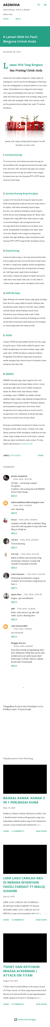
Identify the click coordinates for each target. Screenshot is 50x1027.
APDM (8, 335)
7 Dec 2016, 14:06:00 (22, 629)
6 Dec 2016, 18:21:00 (22, 479)
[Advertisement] (25, 731)
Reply (14, 496)
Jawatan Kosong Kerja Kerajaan (21, 193)
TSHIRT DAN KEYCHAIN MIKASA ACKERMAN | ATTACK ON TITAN (21, 970)
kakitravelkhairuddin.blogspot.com (27, 502)
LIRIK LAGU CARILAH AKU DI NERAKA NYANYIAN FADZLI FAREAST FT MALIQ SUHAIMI (24, 884)
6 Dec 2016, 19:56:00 (22, 505)
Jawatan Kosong (13, 155)
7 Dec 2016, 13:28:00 (26, 608)
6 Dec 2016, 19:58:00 (28, 519)
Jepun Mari (16, 594)
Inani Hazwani (17, 574)
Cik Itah (14, 554)
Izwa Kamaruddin (19, 626)
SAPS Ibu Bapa (13, 293)
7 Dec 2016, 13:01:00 (32, 594)
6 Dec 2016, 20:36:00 (29, 539)
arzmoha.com (26, 444)
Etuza (14, 519)
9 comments (17, 1004)
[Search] (38, 4)
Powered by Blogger (25, 1019)
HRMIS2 (9, 374)
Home (6, 18)
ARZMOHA (11, 5)
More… (19, 18)
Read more (41, 831)
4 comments (17, 831)
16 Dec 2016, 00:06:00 (23, 646)
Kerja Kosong (12, 250)
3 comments (17, 920)
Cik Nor (14, 539)
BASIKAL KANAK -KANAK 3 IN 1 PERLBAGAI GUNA (24, 800)
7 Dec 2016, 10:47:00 (36, 574)
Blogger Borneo (18, 643)
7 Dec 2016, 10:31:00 (30, 554)
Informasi (16, 455)
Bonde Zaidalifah (19, 476)
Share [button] (41, 455)
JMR (13, 608)
